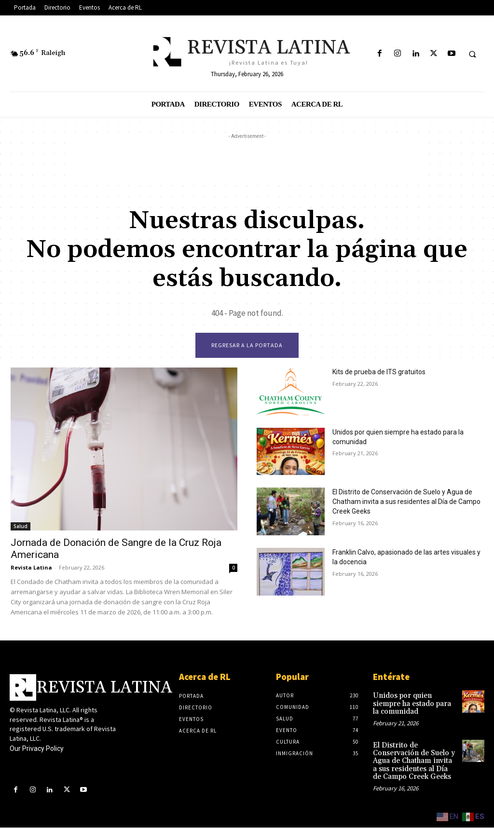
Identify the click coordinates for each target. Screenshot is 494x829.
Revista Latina (31, 568)
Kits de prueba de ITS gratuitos (372, 373)
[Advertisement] (247, 163)
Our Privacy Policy (37, 749)
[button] (472, 54)
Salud (20, 527)
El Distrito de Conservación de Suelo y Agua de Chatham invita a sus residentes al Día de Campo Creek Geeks (413, 759)
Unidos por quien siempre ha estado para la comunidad (406, 433)
